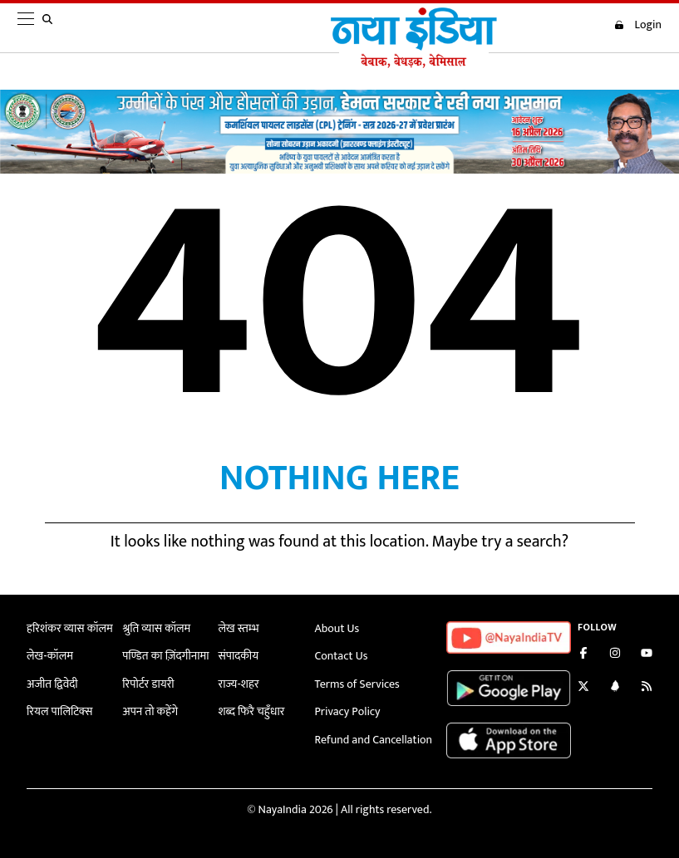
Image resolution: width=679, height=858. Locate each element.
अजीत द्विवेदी (52, 684)
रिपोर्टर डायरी (148, 684)
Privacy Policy (348, 711)
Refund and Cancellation (374, 739)
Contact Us (341, 655)
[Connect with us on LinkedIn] (615, 688)
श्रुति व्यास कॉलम (156, 628)
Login (638, 24)
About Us (337, 628)
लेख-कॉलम (50, 655)
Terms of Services (357, 684)
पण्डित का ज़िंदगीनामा (165, 655)
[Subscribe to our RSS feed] (646, 688)
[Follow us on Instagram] (615, 654)
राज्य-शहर (238, 684)
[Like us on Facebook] (583, 654)
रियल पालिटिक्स (60, 711)
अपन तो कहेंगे (150, 711)
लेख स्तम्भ (238, 628)
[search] (50, 28)
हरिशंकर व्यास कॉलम (70, 628)
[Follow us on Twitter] (583, 688)
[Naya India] (414, 63)
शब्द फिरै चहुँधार (251, 711)
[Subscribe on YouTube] (646, 654)
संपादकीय (238, 655)
